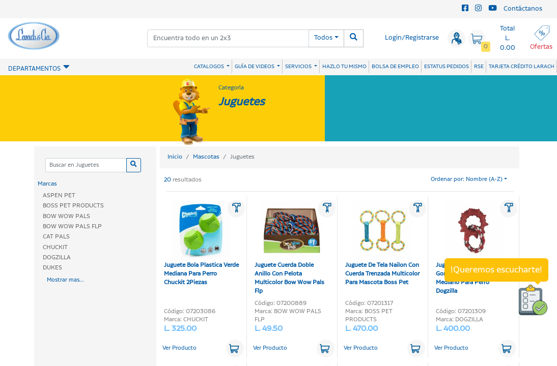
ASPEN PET (59, 195)
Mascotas (206, 156)
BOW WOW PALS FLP (72, 226)
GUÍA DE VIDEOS (255, 67)
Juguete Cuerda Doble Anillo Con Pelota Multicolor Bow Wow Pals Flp (289, 248)
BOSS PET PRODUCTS (73, 205)
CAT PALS (56, 236)
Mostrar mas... (65, 280)
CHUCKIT (55, 247)
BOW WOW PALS (66, 216)
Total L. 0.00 (507, 38)
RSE (479, 67)
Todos (323, 38)
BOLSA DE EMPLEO (395, 67)
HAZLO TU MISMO (344, 67)
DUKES (52, 267)
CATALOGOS (209, 67)
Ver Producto (179, 348)
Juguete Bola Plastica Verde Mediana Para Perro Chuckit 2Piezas (201, 244)
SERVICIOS (299, 67)
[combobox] (228, 38)
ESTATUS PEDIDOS (446, 67)
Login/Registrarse (412, 38)
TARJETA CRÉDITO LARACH (521, 67)
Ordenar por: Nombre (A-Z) (467, 179)
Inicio (175, 156)
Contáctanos (523, 9)
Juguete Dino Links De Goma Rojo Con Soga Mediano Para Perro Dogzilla (469, 248)
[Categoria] (85, 165)
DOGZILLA (57, 257)
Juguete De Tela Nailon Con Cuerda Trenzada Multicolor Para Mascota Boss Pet (382, 244)
